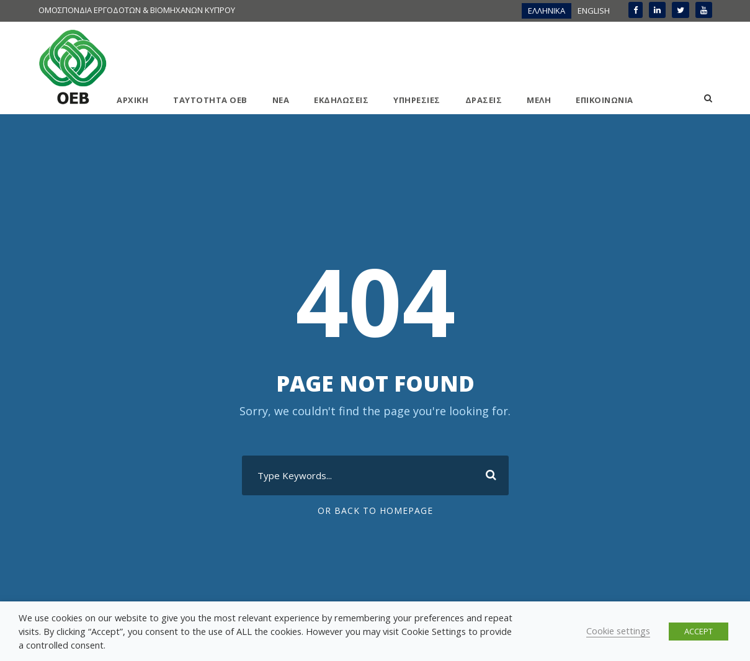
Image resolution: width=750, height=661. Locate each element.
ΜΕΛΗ (539, 100)
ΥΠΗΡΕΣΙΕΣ (416, 100)
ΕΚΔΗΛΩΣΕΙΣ (341, 100)
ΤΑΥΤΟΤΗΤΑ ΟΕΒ (210, 100)
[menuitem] (546, 11)
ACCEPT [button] (698, 631)
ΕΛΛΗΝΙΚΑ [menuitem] (546, 10)
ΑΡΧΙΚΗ (132, 100)
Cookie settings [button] (618, 630)
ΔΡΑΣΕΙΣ (483, 100)
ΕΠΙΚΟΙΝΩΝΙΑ (604, 100)
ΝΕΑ (281, 100)
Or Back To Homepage (375, 510)
